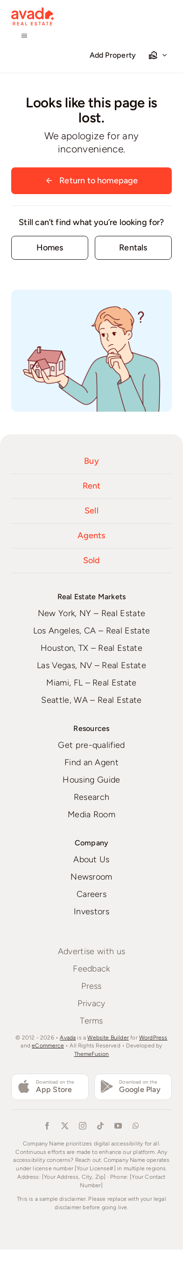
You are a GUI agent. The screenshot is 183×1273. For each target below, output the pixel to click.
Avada (68, 1037)
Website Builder (108, 1037)
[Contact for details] (49, 248)
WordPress (153, 1037)
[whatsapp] (135, 1125)
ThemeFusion (91, 1054)
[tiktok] (100, 1125)
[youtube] (118, 1125)
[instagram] (82, 1125)
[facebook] (47, 1125)
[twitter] (64, 1125)
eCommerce (48, 1045)
